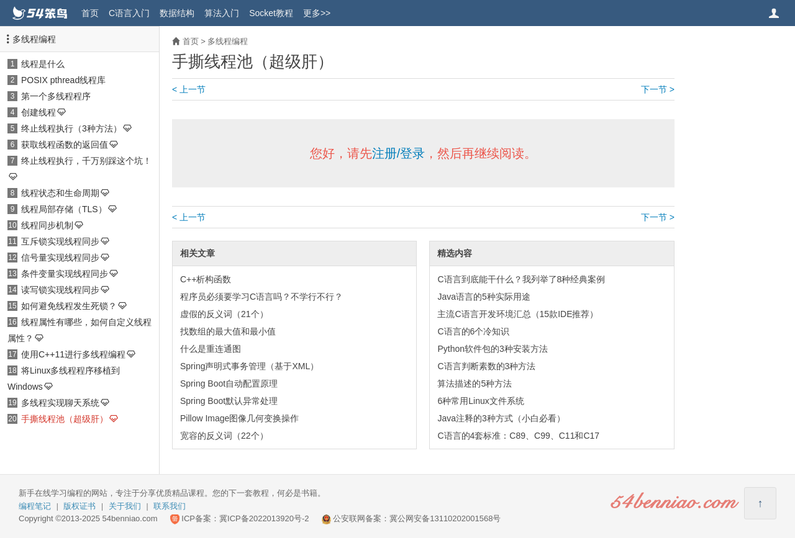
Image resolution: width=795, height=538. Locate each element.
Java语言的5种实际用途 (483, 297)
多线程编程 (34, 39)
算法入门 (221, 13)
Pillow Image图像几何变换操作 (239, 418)
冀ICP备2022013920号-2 (264, 518)
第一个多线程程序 (56, 96)
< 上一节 (189, 89)
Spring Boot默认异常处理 (229, 401)
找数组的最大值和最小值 (228, 331)
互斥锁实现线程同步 (60, 241)
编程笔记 (35, 506)
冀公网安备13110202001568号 (445, 518)
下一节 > (658, 89)
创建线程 (38, 112)
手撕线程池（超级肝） (64, 419)
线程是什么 (43, 64)
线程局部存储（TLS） (64, 209)
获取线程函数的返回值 (64, 145)
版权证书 (79, 506)
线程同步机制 (47, 225)
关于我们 (125, 506)
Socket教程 (271, 13)
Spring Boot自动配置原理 (229, 383)
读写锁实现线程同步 (60, 290)
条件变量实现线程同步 (64, 274)
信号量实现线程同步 (60, 257)
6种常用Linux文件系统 (480, 401)
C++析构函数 (205, 279)
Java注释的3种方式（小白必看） (501, 418)
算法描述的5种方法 (474, 383)
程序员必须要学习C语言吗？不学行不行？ (261, 297)
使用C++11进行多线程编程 (73, 354)
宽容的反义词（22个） (224, 436)
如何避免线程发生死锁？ (69, 306)
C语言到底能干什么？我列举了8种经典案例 (521, 279)
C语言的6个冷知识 (473, 331)
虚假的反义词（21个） (224, 314)
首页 (90, 13)
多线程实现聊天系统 (60, 403)
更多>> (316, 13)
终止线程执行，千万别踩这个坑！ (86, 161)
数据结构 (177, 13)
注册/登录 (398, 153)
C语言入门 (129, 13)
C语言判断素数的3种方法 (486, 366)
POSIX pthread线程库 (63, 80)
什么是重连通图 (210, 349)
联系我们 (169, 506)
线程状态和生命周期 (60, 193)
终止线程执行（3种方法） (71, 128)
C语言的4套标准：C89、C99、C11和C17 (518, 436)
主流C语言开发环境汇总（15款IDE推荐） (517, 314)
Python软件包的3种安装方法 (492, 349)
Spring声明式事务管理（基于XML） (249, 366)
